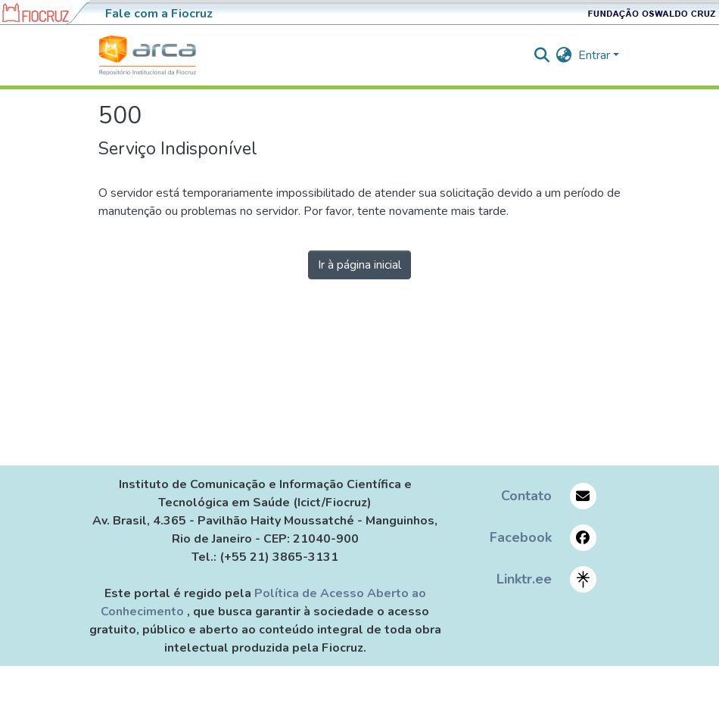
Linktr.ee (524, 579)
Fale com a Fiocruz (159, 13)
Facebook (521, 537)
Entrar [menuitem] (594, 55)
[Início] (147, 55)
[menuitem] (564, 55)
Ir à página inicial (359, 265)
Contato (526, 496)
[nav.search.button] (542, 55)
